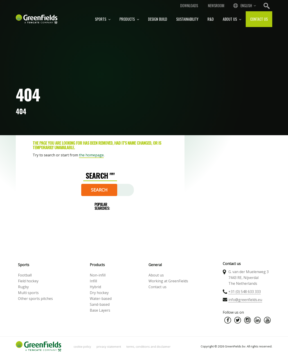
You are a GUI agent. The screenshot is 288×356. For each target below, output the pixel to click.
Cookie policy (82, 347)
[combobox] (244, 5)
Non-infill (98, 275)
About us (232, 19)
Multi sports (28, 292)
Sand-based (100, 304)
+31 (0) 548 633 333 (244, 291)
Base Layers (100, 310)
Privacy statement (109, 347)
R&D (210, 19)
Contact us (259, 19)
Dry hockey (99, 292)
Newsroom (216, 5)
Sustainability (187, 19)
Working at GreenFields (168, 280)
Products (129, 19)
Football (25, 275)
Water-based (101, 298)
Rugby (23, 286)
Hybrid (95, 286)
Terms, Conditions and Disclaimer (148, 347)
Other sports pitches (35, 298)
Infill (93, 280)
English (246, 5)
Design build (157, 19)
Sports (102, 19)
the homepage (91, 155)
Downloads (189, 5)
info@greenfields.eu (245, 299)
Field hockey (28, 280)
